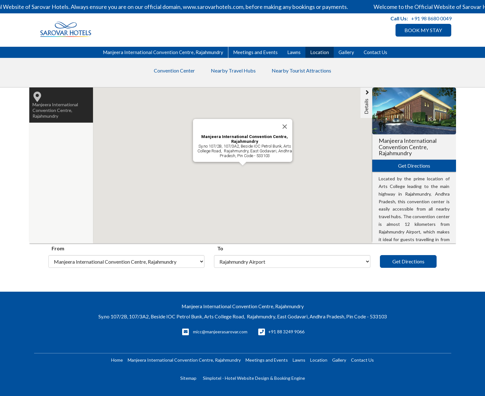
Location (319, 52)
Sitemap (188, 378)
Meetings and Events (255, 52)
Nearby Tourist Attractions (301, 70)
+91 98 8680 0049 (431, 18)
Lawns (294, 52)
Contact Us (375, 52)
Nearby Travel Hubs (233, 70)
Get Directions (408, 261)
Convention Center (174, 70)
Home (117, 360)
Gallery (346, 52)
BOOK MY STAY (423, 30)
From (58, 248)
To (220, 248)
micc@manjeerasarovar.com (220, 331)
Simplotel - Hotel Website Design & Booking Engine (254, 378)
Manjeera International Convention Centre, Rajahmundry (163, 52)
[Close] (284, 126)
